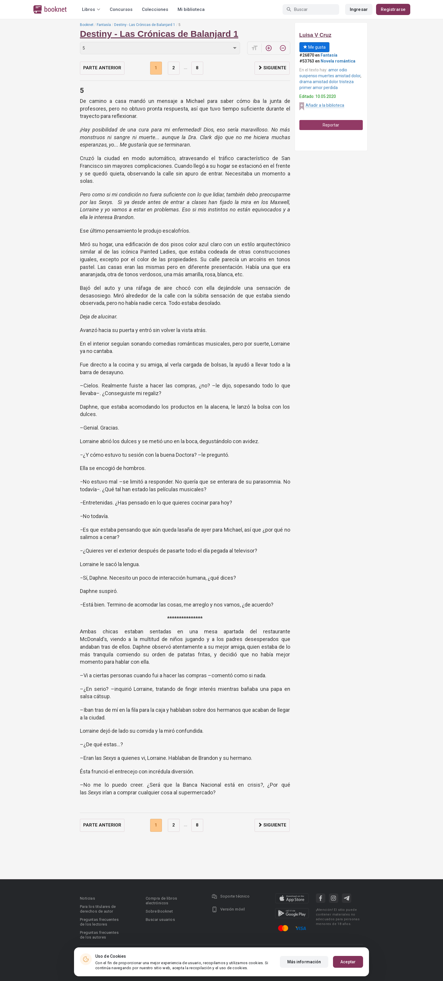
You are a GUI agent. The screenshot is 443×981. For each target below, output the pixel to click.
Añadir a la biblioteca (325, 105)
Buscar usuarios (160, 919)
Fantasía (104, 25)
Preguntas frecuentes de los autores (99, 934)
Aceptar (348, 961)
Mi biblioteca (191, 9)
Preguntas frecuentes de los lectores (99, 921)
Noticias (87, 898)
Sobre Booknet (159, 911)
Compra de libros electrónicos (161, 900)
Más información (304, 961)
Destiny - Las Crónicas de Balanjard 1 (144, 25)
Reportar (331, 125)
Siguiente (272, 67)
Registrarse (393, 9)
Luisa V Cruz (315, 35)
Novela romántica (338, 61)
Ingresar (359, 9)
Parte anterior (102, 67)
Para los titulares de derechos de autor (98, 908)
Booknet (86, 25)
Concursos (121, 9)
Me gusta (314, 47)
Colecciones (155, 9)
